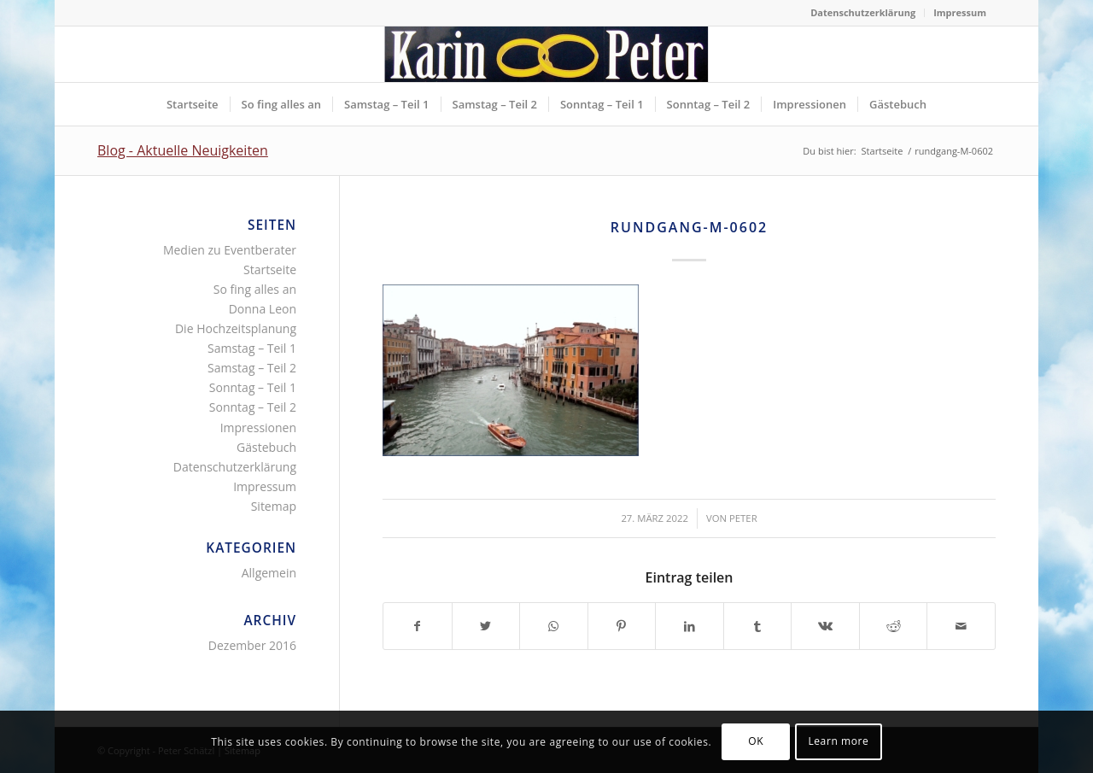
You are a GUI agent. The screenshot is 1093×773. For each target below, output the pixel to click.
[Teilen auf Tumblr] (758, 626)
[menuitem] (863, 13)
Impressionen (258, 427)
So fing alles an (254, 289)
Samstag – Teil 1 (251, 348)
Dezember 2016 (252, 645)
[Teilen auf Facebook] (417, 626)
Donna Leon (262, 309)
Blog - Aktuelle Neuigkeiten (182, 150)
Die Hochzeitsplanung (235, 328)
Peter (743, 518)
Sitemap (273, 506)
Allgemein (269, 573)
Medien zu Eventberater (229, 250)
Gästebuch (266, 447)
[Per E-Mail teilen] (961, 626)
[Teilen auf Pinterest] (622, 626)
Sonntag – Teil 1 (252, 387)
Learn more (838, 741)
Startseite (269, 269)
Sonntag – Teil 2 (252, 407)
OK (755, 741)
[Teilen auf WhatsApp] (553, 626)
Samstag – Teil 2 (251, 368)
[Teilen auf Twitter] (486, 626)
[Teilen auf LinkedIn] (689, 626)
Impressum (959, 12)
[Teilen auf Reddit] (893, 626)
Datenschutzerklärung (862, 12)
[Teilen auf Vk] (825, 626)
